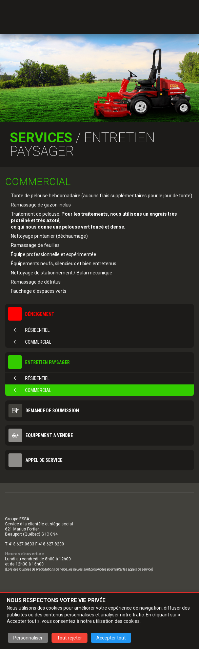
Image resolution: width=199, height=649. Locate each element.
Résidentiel (31, 330)
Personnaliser (28, 638)
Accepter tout (111, 638)
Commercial (32, 342)
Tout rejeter (69, 638)
